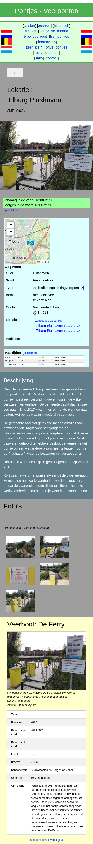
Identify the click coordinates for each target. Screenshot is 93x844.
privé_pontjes (56, 47)
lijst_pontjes (59, 36)
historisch (61, 26)
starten (29, 26)
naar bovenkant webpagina (46, 840)
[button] (31, 243)
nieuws (30, 31)
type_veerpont (35, 36)
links (39, 58)
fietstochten (46, 42)
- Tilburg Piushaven (57, 325)
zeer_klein (34, 47)
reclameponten (47, 53)
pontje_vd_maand (53, 31)
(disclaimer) (12, 210)
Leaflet (43, 262)
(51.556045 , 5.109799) (48, 320)
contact (52, 58)
